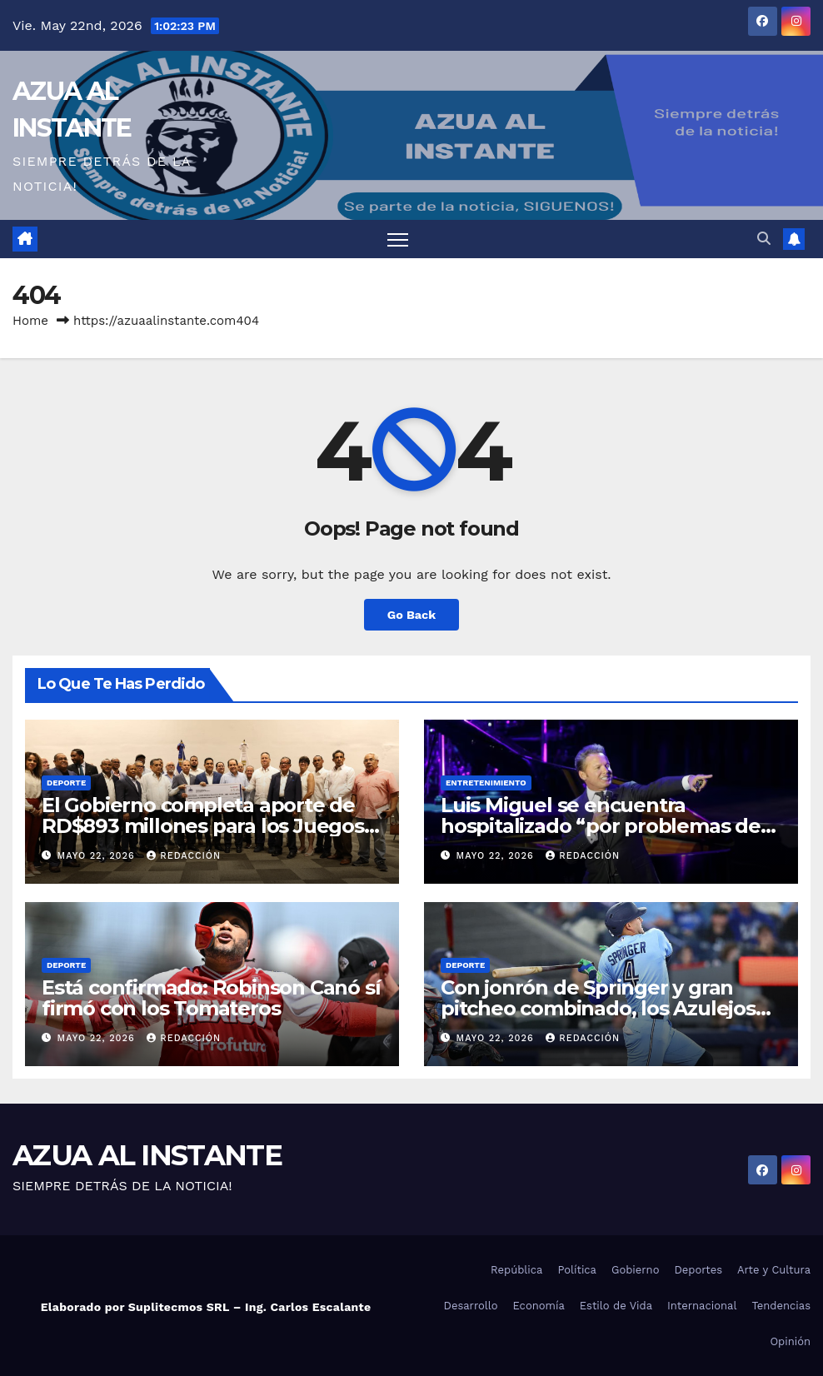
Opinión (790, 1341)
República (516, 1270)
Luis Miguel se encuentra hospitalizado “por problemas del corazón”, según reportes (603, 826)
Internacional (701, 1305)
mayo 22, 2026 (98, 855)
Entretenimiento (486, 782)
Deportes (698, 1270)
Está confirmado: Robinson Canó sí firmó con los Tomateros (211, 997)
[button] (764, 239)
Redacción (184, 855)
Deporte (66, 782)
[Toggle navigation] (397, 239)
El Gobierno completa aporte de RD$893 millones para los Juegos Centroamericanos (203, 826)
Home (30, 320)
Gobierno (635, 1270)
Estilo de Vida (616, 1305)
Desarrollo (471, 1305)
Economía (539, 1305)
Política (576, 1270)
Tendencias (781, 1305)
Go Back (411, 614)
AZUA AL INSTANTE (147, 1155)
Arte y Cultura (774, 1270)
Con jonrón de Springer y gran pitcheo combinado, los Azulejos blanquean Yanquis (598, 1008)
